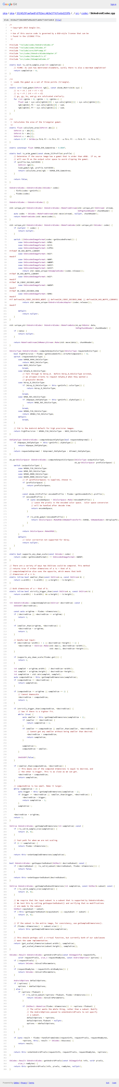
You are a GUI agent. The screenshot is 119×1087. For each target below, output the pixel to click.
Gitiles (16, 1082)
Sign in (113, 4)
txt (107, 1082)
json (114, 1082)
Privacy (24, 1082)
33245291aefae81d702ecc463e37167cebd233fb (43, 13)
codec (84, 13)
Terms (31, 1082)
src (77, 13)
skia (5, 13)
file (58, 20)
